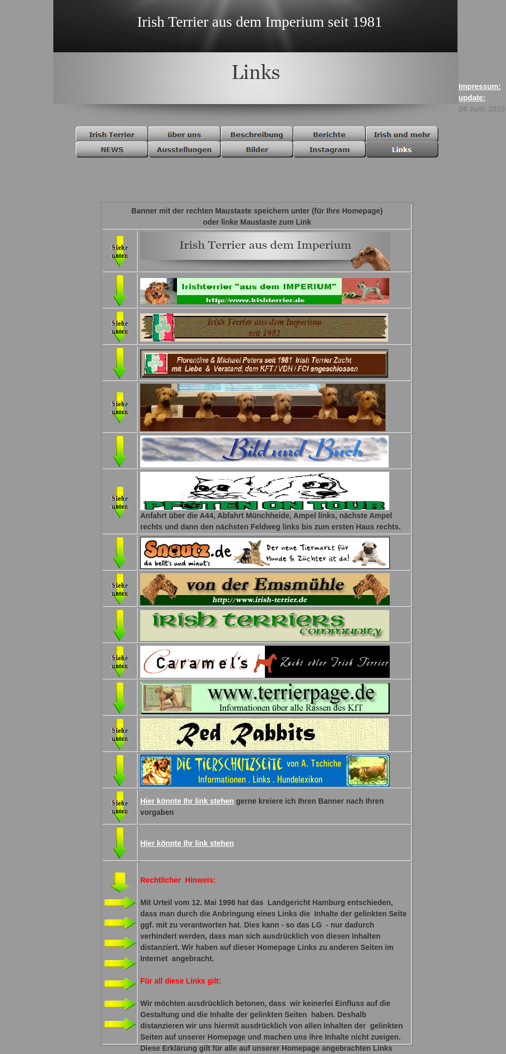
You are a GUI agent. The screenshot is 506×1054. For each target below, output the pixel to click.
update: (472, 97)
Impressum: (480, 86)
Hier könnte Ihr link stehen (187, 801)
